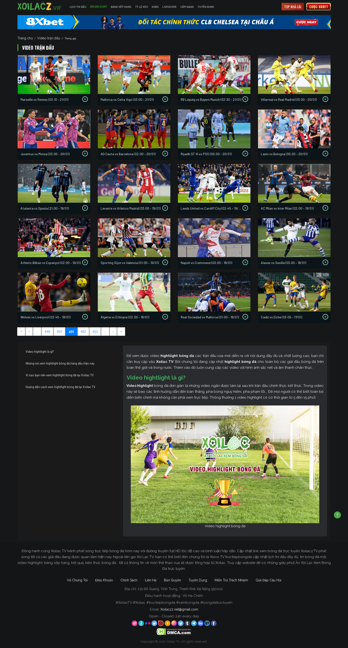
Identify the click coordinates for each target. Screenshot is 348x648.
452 (83, 331)
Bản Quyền (172, 580)
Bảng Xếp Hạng (121, 6)
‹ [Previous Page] (29, 331)
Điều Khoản (104, 580)
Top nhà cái (292, 6)
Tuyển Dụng (205, 6)
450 (59, 331)
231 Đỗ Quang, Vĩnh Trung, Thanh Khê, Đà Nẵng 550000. (181, 589)
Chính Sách (128, 580)
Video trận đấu (48, 38)
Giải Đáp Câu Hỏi (268, 580)
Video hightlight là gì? (40, 351)
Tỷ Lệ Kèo (141, 6)
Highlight (98, 6)
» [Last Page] (121, 331)
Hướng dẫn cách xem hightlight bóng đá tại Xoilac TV (60, 387)
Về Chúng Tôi (77, 580)
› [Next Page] (113, 331)
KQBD (155, 6)
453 (95, 331)
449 (47, 331)
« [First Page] (21, 331)
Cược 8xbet (318, 6)
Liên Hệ (150, 580)
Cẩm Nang (187, 6)
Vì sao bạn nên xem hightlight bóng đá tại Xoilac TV (60, 375)
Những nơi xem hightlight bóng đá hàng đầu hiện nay (60, 363)
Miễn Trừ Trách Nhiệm (231, 580)
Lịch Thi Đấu (78, 6)
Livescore (169, 6)
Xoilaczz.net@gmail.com (179, 609)
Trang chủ (25, 38)
